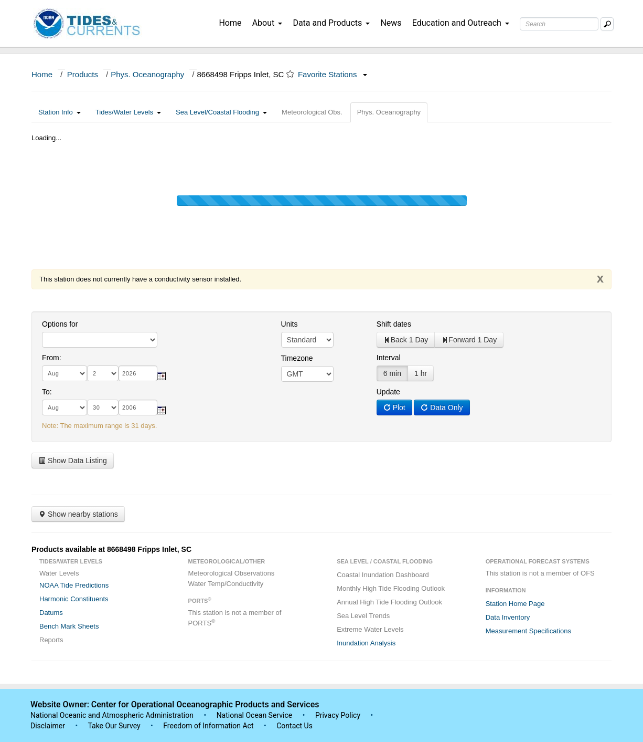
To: (47, 392)
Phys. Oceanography (147, 74)
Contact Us (294, 726)
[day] (103, 373)
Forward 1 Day (469, 340)
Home (230, 23)
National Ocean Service (255, 715)
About (267, 23)
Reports (51, 640)
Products (82, 74)
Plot (394, 407)
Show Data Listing (72, 460)
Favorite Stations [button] (332, 74)
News (390, 23)
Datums (51, 612)
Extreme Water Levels (370, 629)
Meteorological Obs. (312, 112)
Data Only (442, 407)
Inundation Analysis (366, 643)
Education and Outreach (460, 23)
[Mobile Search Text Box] (607, 23)
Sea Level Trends (363, 616)
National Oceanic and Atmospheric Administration (112, 715)
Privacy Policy (337, 715)
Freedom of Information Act (208, 726)
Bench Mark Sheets (69, 626)
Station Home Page (515, 604)
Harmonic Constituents (74, 599)
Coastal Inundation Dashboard (383, 575)
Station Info (59, 112)
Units (289, 324)
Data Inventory (508, 617)
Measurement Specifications (528, 631)
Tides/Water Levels (128, 112)
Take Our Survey (115, 726)
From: (51, 357)
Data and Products (331, 23)
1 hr (420, 373)
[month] (64, 373)
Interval (389, 357)
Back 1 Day (405, 340)
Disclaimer (47, 726)
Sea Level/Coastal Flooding (221, 112)
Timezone (297, 358)
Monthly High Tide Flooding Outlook (391, 588)
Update (388, 392)
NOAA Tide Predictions (74, 585)
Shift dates (394, 324)
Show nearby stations (78, 514)
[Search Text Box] (559, 23)
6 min (392, 373)
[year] (138, 373)
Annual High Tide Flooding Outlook (389, 602)
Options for (60, 324)
